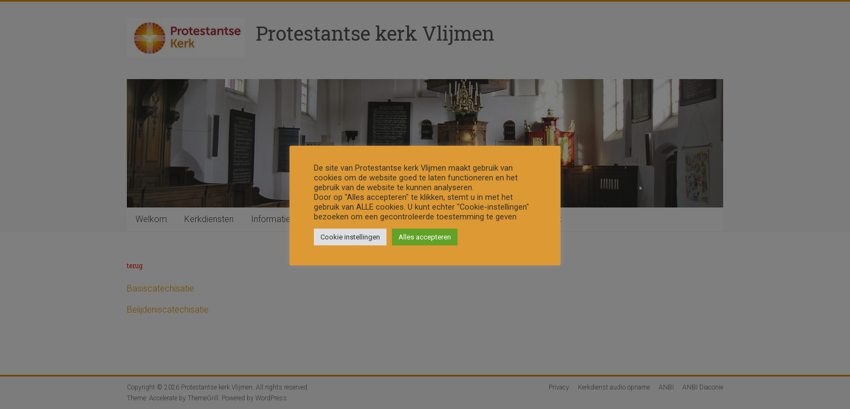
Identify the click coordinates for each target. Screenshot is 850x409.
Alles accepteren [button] (424, 237)
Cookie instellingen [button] (350, 237)
